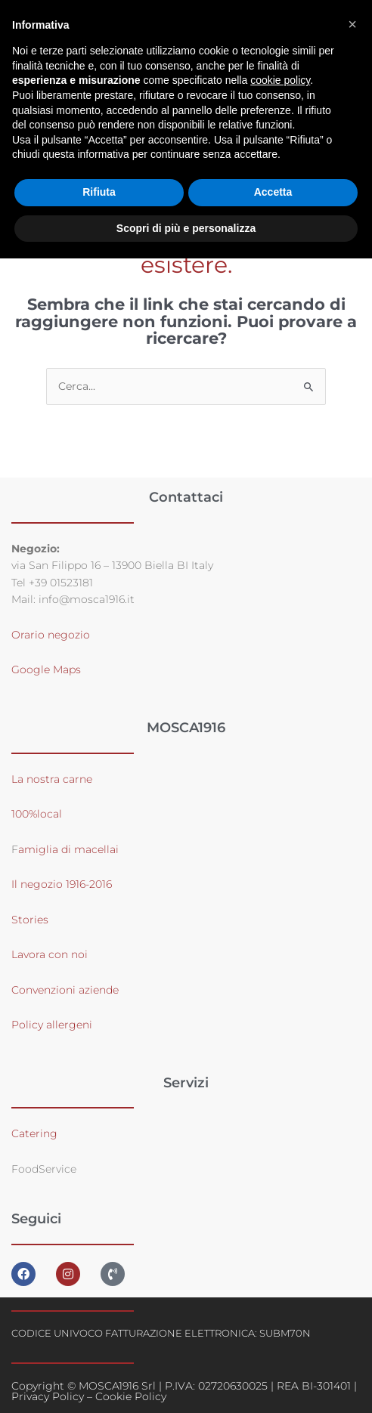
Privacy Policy (47, 1396)
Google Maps (46, 669)
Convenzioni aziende (65, 990)
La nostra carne (53, 779)
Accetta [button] (273, 192)
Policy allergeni (51, 1025)
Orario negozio (50, 635)
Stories (29, 920)
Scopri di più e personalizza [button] (186, 228)
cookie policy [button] (280, 80)
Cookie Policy (130, 1396)
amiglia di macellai (68, 849)
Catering (34, 1133)
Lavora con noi (49, 954)
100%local (36, 814)
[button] (352, 24)
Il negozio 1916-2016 (61, 884)
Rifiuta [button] (99, 192)
